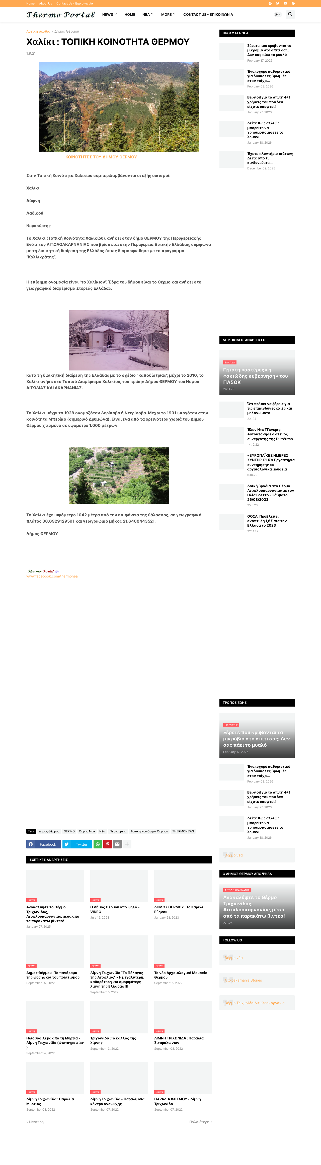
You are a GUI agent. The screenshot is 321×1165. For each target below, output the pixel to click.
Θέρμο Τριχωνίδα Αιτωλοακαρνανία (254, 1003)
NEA (146, 14)
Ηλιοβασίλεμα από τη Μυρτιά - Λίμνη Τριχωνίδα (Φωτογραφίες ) (55, 1042)
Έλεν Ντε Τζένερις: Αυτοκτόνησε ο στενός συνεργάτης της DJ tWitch (270, 434)
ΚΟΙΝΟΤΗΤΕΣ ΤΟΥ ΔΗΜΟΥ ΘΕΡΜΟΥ (101, 156)
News (107, 14)
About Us (45, 3)
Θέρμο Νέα (87, 831)
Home (30, 3)
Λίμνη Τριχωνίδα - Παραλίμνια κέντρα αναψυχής (117, 1101)
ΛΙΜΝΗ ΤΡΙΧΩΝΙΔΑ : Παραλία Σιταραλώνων (179, 1040)
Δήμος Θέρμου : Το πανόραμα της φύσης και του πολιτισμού (52, 974)
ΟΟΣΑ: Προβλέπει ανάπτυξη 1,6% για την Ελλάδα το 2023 (267, 520)
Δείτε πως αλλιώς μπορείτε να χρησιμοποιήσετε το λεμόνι (265, 130)
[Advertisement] (119, 644)
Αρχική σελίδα (38, 31)
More (166, 14)
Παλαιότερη (199, 1122)
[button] (278, 14)
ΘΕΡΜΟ (69, 831)
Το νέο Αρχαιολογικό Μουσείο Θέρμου (180, 974)
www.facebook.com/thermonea (119, 642)
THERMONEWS (183, 831)
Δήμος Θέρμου (66, 31)
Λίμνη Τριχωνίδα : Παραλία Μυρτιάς (50, 1101)
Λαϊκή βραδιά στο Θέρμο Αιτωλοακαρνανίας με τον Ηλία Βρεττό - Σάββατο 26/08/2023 (270, 493)
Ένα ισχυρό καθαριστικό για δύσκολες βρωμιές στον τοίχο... (268, 75)
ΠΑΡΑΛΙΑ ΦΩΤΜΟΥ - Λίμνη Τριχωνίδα (177, 1101)
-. (43, 570)
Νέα (102, 831)
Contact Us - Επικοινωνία (74, 3)
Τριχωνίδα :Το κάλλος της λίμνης (113, 1040)
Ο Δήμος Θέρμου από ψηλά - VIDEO (115, 909)
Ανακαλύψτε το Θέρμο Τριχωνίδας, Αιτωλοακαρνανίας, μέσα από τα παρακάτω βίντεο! (52, 914)
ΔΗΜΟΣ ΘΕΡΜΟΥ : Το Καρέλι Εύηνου (178, 909)
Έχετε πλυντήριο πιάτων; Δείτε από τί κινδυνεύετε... (270, 158)
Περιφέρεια (118, 831)
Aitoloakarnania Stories (243, 980)
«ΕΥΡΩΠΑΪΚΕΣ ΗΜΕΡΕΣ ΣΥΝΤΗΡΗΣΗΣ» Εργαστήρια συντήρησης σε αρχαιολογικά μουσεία (271, 462)
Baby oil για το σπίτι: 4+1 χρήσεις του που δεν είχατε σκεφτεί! (268, 101)
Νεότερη (36, 1122)
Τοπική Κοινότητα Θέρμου (149, 831)
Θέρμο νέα (233, 855)
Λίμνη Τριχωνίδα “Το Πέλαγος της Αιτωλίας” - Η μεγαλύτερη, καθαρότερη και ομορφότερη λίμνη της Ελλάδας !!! (117, 979)
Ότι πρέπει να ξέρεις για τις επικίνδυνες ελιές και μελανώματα (269, 408)
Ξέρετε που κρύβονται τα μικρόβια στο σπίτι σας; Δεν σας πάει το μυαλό (269, 50)
